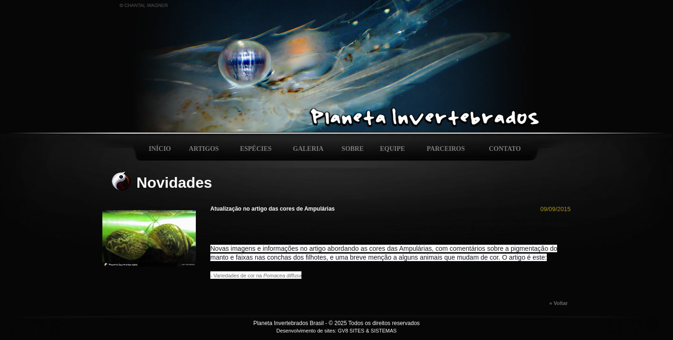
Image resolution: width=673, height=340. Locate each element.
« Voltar (560, 303)
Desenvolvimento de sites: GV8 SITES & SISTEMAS (336, 330)
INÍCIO (160, 148)
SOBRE (353, 148)
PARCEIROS (446, 148)
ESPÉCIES (256, 148)
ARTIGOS (204, 148)
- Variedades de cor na (255, 275)
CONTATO (505, 148)
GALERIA (308, 148)
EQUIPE (392, 148)
